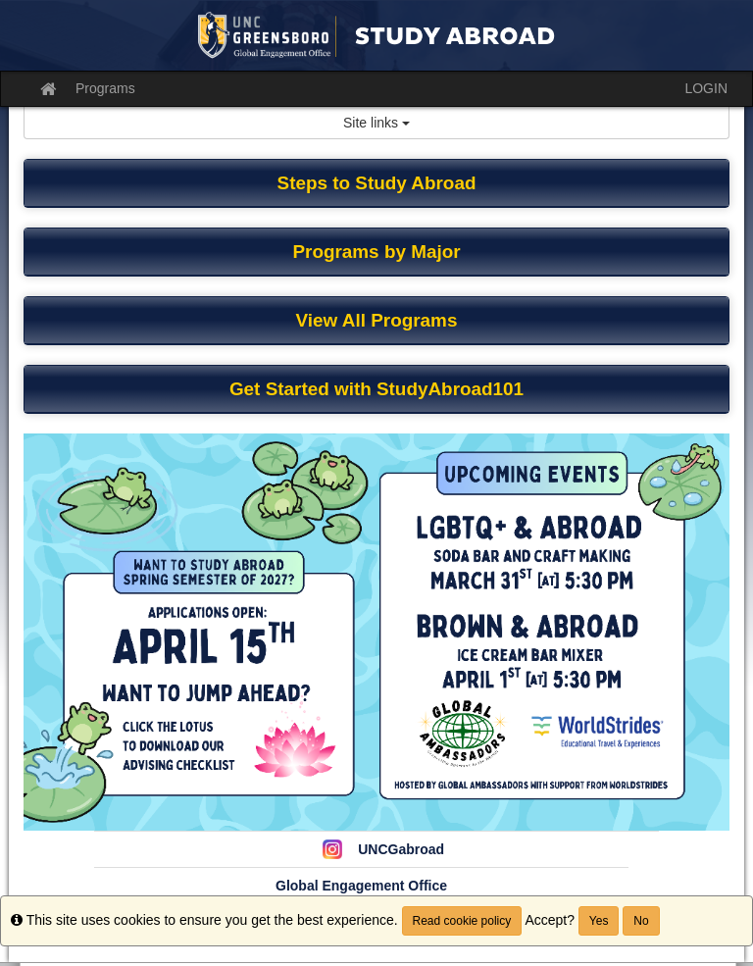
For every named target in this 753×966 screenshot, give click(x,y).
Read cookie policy (462, 921)
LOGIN (706, 88)
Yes (599, 921)
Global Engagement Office (361, 885)
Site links (376, 122)
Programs (105, 88)
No (640, 921)
